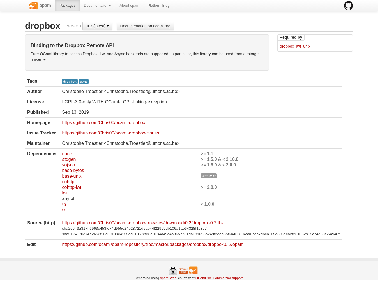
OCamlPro (203, 278)
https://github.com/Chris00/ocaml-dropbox (103, 122)
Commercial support (228, 278)
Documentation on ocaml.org (145, 26)
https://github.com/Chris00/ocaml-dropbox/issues (110, 133)
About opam (129, 5)
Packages (67, 5)
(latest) (98, 26)
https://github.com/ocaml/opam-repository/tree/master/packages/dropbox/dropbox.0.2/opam (152, 244)
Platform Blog (159, 5)
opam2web (168, 278)
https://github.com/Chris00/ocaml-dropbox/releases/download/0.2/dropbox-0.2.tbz (142, 222)
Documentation (97, 5)
